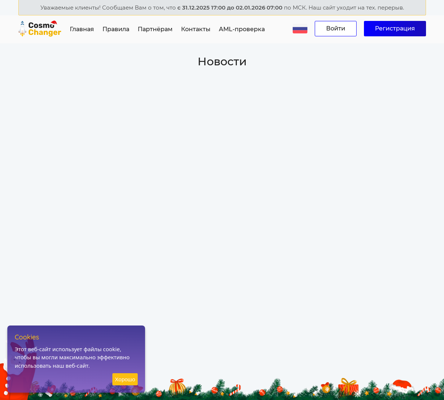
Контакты (195, 29)
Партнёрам (155, 29)
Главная (82, 29)
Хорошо (125, 379)
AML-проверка (242, 29)
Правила (115, 29)
